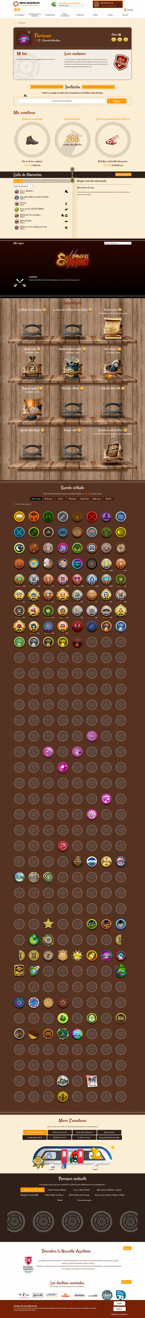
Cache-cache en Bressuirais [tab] (85, 1132)
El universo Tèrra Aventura (35, 15)
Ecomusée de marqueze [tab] (84, 1200)
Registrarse (112, 6)
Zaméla (60, 499)
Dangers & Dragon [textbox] (111, 243)
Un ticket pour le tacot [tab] (59, 1137)
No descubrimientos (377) (49, 181)
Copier (116, 101)
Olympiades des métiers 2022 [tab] (32, 1190)
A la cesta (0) (64, 181)
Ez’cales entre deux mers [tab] (60, 1132)
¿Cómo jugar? (20, 15)
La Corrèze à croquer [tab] (84, 1137)
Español (130, 10)
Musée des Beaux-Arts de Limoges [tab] (79, 1195)
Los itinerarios (50, 15)
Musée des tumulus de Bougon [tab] (57, 1190)
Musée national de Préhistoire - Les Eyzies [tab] (109, 1190)
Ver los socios (126, 1282)
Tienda (110, 15)
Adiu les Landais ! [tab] (109, 1132)
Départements (85, 499)
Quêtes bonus (97, 499)
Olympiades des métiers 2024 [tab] (29, 1195)
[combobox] (117, 243)
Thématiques (72, 499)
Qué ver (125, 15)
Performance (48, 499)
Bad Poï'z (109, 499)
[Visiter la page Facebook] (15, 9)
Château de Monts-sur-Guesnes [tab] (54, 1195)
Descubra (127, 1248)
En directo (80, 15)
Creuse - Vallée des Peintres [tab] (82, 1190)
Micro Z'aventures (65, 15)
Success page (86, 494)
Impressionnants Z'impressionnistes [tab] (109, 1137)
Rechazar (119, 1309)
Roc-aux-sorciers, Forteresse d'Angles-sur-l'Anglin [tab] (110, 1195)
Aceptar (119, 1303)
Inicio (15, 23)
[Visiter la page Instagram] (18, 9)
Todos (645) (18, 181)
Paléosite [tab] (59, 1200)
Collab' (95, 15)
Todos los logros (36, 499)
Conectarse (104, 6)
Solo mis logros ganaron (23, 504)
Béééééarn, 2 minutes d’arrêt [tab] (35, 1132)
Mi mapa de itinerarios (123, 174)
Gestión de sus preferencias (119, 1314)
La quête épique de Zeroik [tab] (34, 1137)
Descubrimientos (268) (32, 181)
